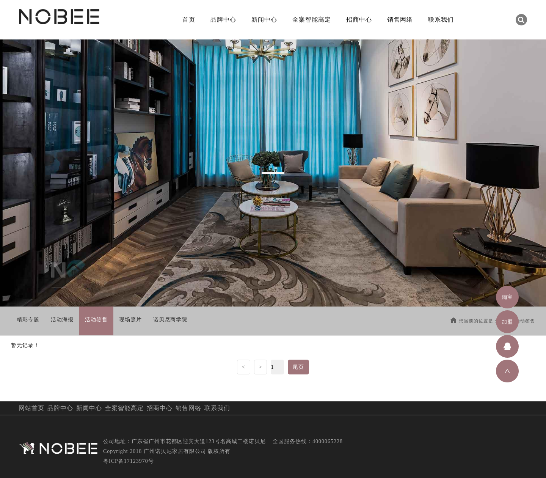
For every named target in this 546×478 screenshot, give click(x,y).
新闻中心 (264, 19)
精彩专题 (28, 319)
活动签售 (96, 319)
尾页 (298, 367)
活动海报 (62, 319)
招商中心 (359, 19)
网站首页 (31, 408)
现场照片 (130, 319)
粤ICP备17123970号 (128, 461)
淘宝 (507, 297)
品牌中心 (223, 19)
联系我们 (441, 19)
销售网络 (400, 19)
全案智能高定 (311, 19)
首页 (188, 19)
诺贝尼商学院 (170, 319)
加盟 (507, 322)
